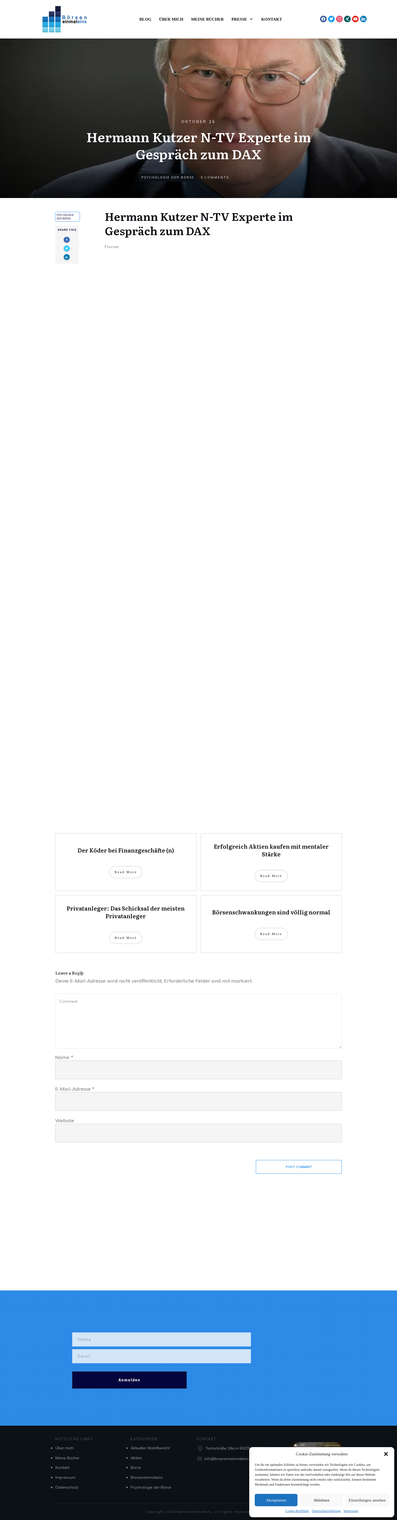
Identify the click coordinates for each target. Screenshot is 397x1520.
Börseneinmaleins (147, 1477)
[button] (386, 1454)
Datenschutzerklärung (326, 1511)
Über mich (64, 1447)
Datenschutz (66, 1487)
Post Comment (299, 1167)
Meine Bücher (67, 1457)
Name (64, 1057)
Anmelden (129, 1380)
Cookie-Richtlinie (297, 1511)
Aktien (136, 1457)
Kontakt (62, 1467)
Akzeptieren (276, 1500)
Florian (112, 246)
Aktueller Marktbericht (150, 1447)
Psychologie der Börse (167, 177)
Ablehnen (321, 1500)
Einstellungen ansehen (367, 1500)
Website (64, 1120)
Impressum (351, 1511)
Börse (136, 1467)
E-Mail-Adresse (75, 1088)
